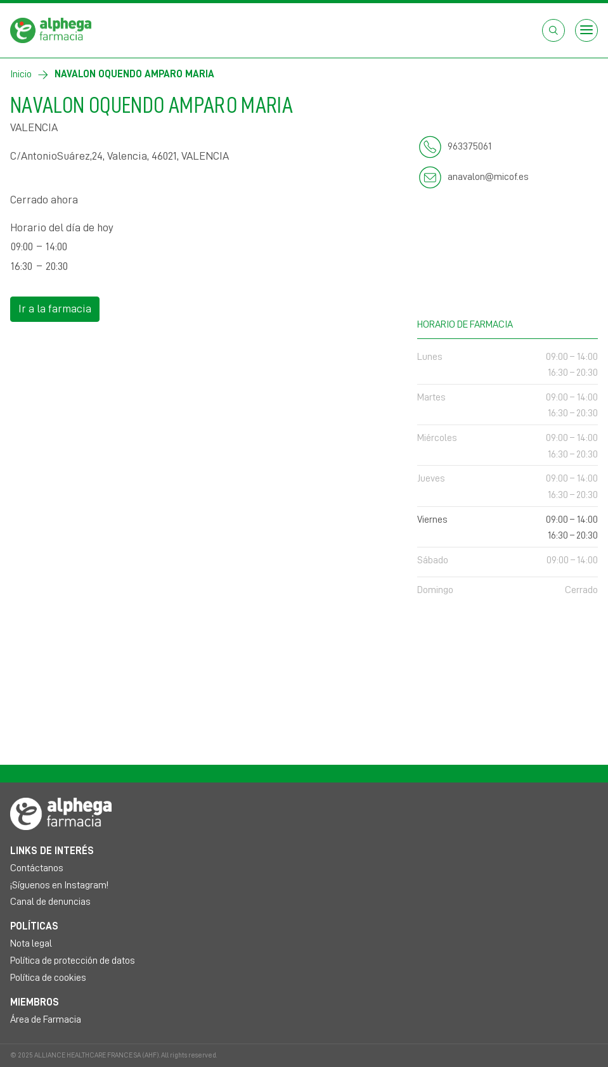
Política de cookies (48, 978)
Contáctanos (36, 868)
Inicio (21, 74)
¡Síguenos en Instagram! (59, 885)
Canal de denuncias (50, 902)
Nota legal (31, 943)
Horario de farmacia (507, 322)
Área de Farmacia (45, 1019)
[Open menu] (586, 30)
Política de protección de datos (72, 960)
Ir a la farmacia (54, 308)
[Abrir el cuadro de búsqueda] (553, 30)
